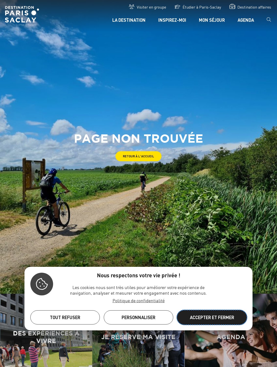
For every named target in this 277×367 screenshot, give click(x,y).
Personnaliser (138, 317)
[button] (138, 156)
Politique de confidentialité (139, 300)
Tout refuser (65, 317)
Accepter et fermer (212, 317)
